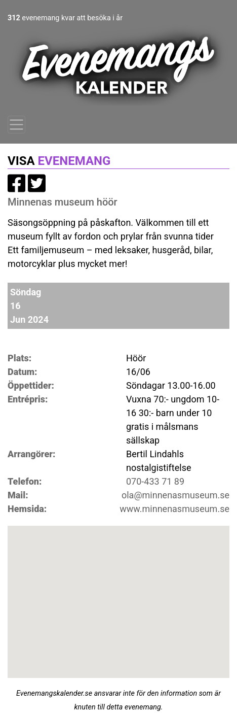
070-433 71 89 (155, 481)
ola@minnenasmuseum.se (175, 495)
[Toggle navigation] (16, 124)
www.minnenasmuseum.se (174, 508)
